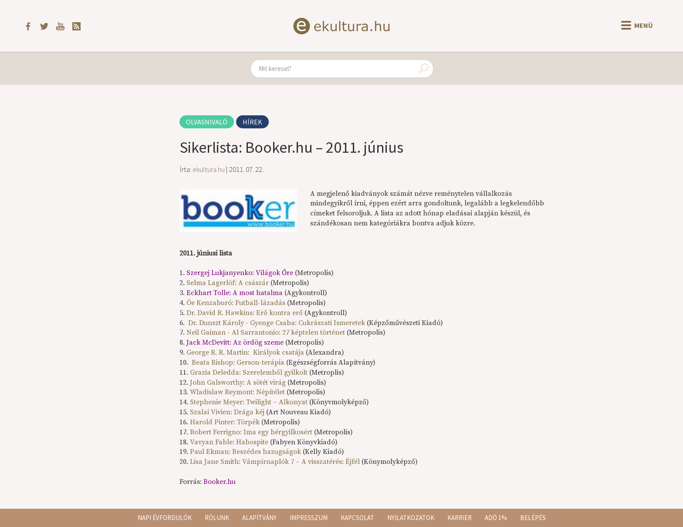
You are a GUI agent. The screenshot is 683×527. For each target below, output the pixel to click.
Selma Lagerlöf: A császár (227, 283)
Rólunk (217, 518)
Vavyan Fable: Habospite (229, 442)
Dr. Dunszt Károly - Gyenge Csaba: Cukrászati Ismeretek (276, 323)
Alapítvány (259, 518)
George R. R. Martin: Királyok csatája (245, 352)
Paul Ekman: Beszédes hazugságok (245, 451)
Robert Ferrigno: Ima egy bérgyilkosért (251, 432)
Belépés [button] (533, 518)
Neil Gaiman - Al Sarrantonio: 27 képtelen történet (265, 332)
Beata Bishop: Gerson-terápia (238, 362)
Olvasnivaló (206, 121)
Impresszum (309, 518)
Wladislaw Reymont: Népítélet (237, 392)
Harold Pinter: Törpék (225, 422)
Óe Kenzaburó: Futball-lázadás (235, 303)
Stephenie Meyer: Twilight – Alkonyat (249, 402)
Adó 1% (496, 518)
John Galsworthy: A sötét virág (238, 382)
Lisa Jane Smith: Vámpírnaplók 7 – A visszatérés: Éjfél (275, 461)
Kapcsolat (357, 518)
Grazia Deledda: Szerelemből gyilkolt (249, 372)
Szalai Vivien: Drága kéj (227, 412)
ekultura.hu (209, 169)
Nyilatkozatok (410, 518)
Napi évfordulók (165, 518)
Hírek (252, 121)
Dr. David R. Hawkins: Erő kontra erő (244, 313)
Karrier (459, 518)
